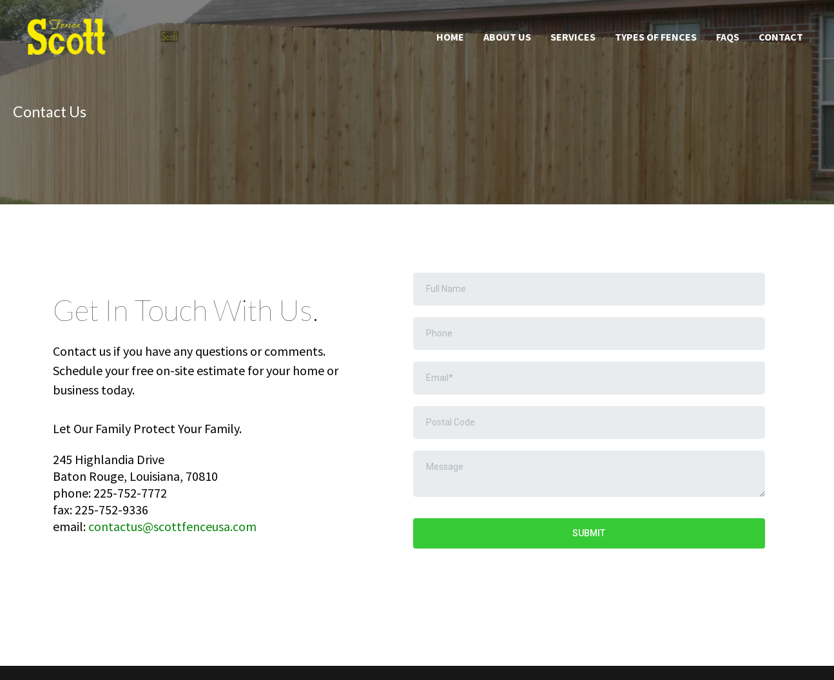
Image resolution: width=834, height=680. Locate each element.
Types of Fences (656, 36)
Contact (781, 36)
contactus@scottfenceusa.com (172, 526)
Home (450, 36)
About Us (507, 36)
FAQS (727, 36)
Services (573, 36)
